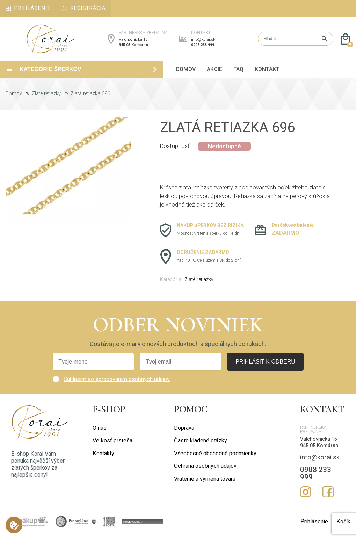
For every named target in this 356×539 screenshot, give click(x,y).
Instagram (305, 496)
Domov (14, 98)
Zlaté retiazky (46, 98)
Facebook (328, 496)
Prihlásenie (314, 526)
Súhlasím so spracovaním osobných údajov (117, 384)
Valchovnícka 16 (133, 42)
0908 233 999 (202, 47)
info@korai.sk (203, 42)
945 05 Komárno (133, 47)
